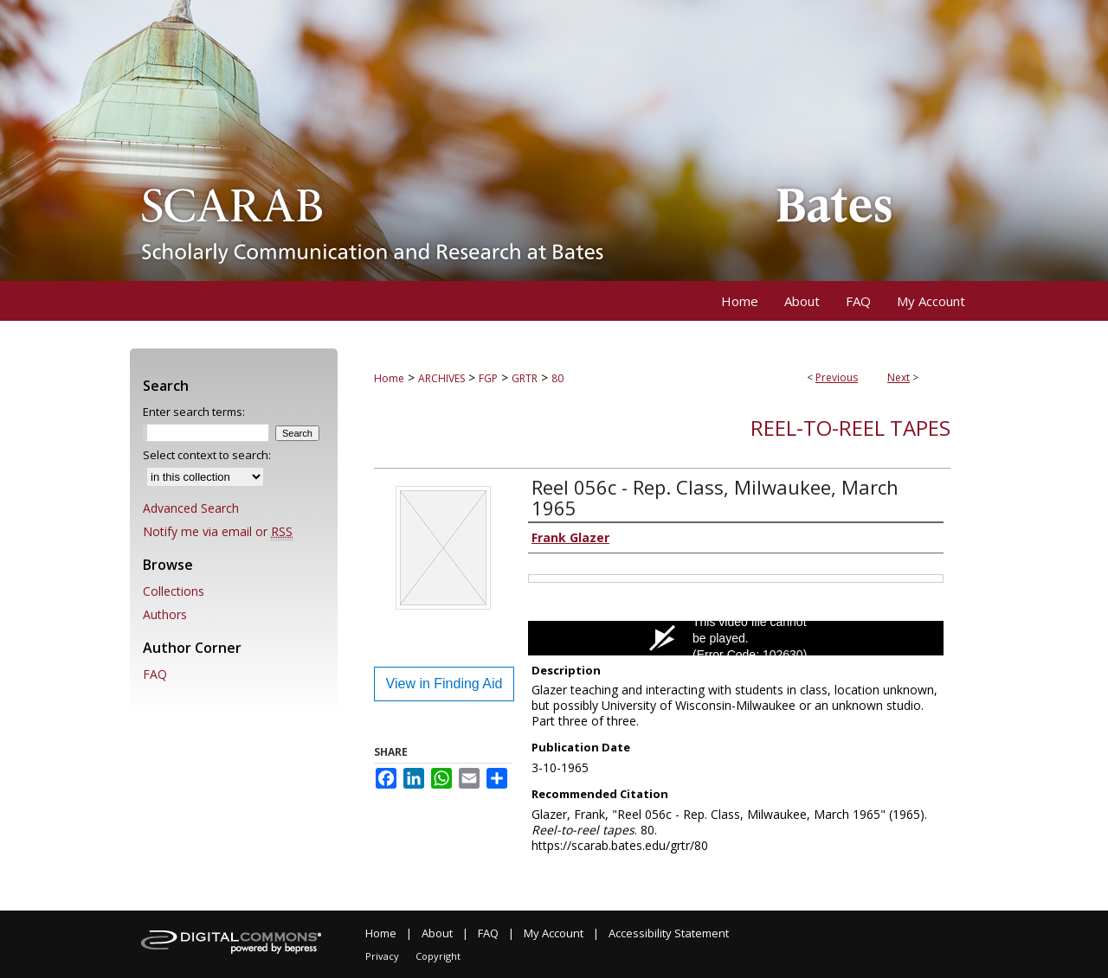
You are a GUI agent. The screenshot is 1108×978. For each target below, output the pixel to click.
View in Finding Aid (444, 683)
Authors (165, 614)
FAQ (155, 674)
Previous (836, 377)
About (437, 933)
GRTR (525, 378)
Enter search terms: (194, 411)
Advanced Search (191, 508)
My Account (553, 933)
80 (557, 378)
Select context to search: (207, 455)
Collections (173, 591)
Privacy (382, 955)
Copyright (438, 955)
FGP (488, 378)
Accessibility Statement (669, 933)
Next (898, 377)
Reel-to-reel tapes (850, 427)
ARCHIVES (441, 378)
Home (389, 378)
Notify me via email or (218, 531)
